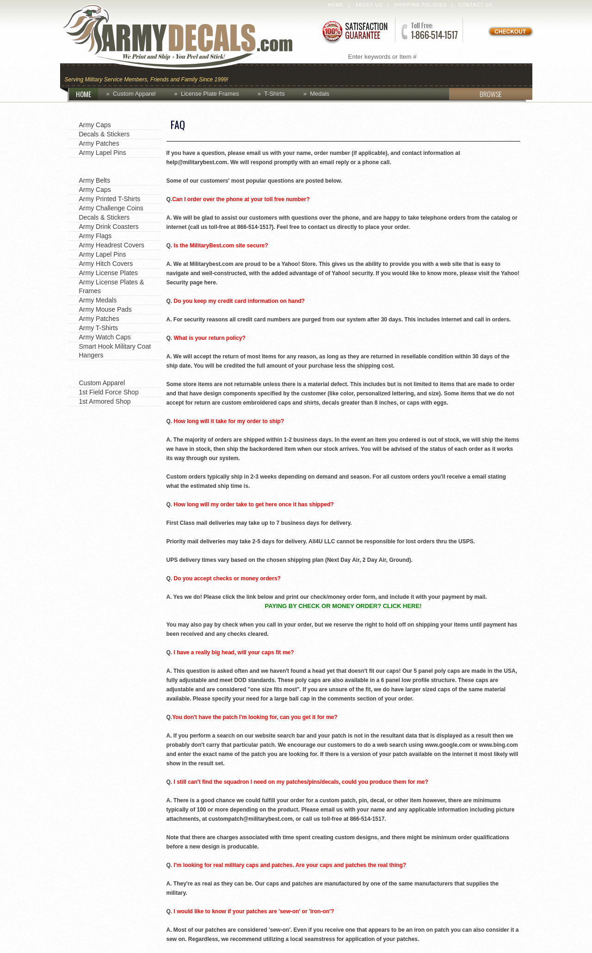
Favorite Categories (109, 112)
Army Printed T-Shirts (110, 199)
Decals (405, 75)
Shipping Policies (420, 4)
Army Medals (98, 300)
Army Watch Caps (105, 337)
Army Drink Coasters (109, 226)
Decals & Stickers (104, 134)
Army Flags (95, 236)
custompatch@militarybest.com (251, 819)
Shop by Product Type (114, 167)
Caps (246, 75)
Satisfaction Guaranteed (354, 31)
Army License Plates (108, 273)
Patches (507, 75)
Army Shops (96, 370)
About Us (368, 4)
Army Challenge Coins (111, 208)
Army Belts (95, 180)
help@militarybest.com (197, 162)
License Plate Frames (210, 93)
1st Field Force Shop (109, 392)
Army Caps (95, 125)
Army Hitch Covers (106, 263)
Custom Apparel (341, 75)
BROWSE (475, 94)
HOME (87, 94)
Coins (281, 75)
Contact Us (475, 4)
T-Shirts (274, 93)
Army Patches (99, 143)
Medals (319, 93)
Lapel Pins (455, 75)
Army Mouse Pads (105, 309)
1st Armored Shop (105, 401)
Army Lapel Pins (102, 152)
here (210, 282)
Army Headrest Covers (112, 245)
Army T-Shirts (98, 328)
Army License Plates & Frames (111, 286)
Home (336, 4)
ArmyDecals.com (187, 37)
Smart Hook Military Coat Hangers (115, 351)
